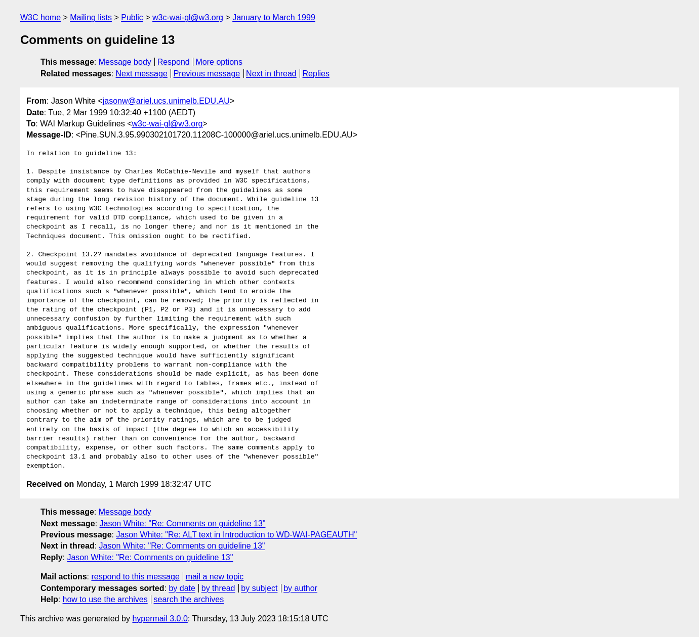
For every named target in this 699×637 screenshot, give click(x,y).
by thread (218, 588)
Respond (173, 62)
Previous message (207, 73)
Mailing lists (91, 17)
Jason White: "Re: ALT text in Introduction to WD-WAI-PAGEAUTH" (236, 534)
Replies (316, 73)
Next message (142, 73)
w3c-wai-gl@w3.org (187, 17)
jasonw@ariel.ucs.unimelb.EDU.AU (166, 101)
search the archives (189, 599)
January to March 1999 (273, 17)
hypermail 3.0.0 (159, 618)
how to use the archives (105, 599)
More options (219, 62)
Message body (125, 62)
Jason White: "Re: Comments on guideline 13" (183, 523)
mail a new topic (215, 576)
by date (182, 588)
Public (132, 17)
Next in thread (271, 73)
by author (300, 588)
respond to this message (135, 576)
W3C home (40, 17)
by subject (259, 588)
